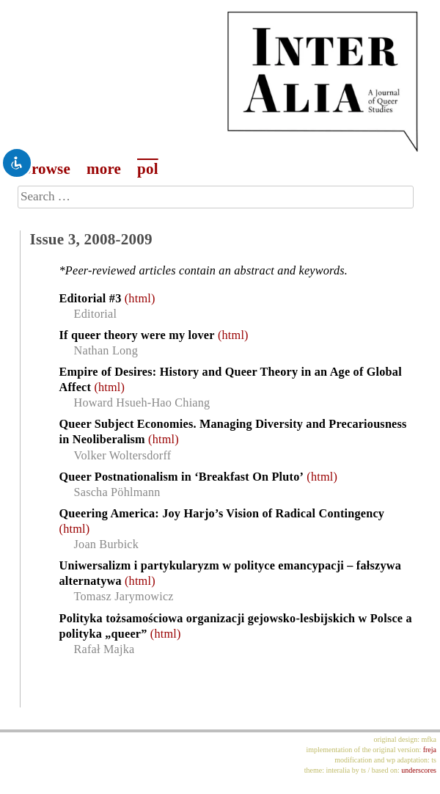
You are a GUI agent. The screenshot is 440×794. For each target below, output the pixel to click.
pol (147, 169)
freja (429, 750)
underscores (418, 770)
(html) (140, 298)
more (104, 169)
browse (46, 169)
